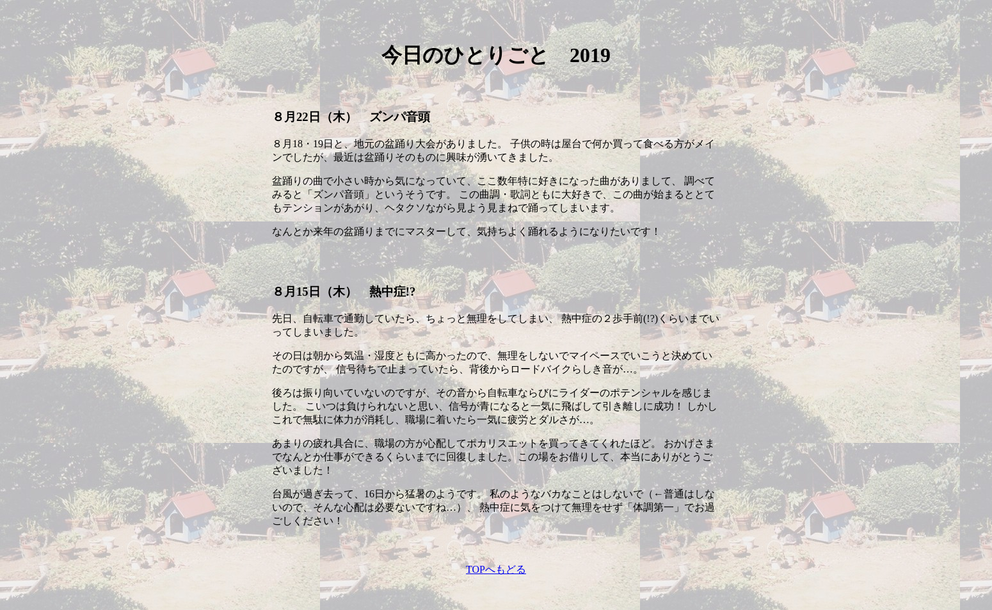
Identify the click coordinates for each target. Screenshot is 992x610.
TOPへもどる (496, 569)
